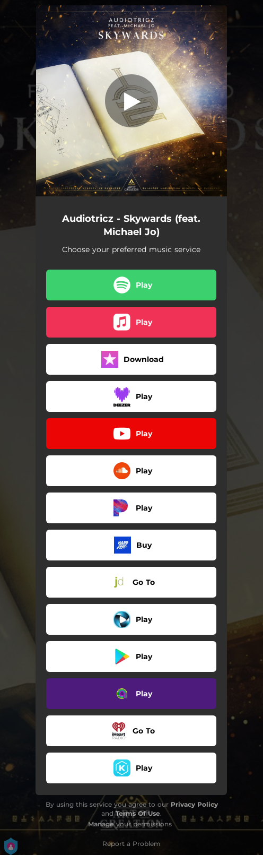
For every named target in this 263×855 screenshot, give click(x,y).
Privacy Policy (194, 804)
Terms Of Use (138, 813)
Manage (101, 824)
